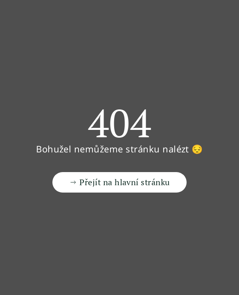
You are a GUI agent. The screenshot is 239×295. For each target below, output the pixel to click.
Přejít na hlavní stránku (119, 182)
